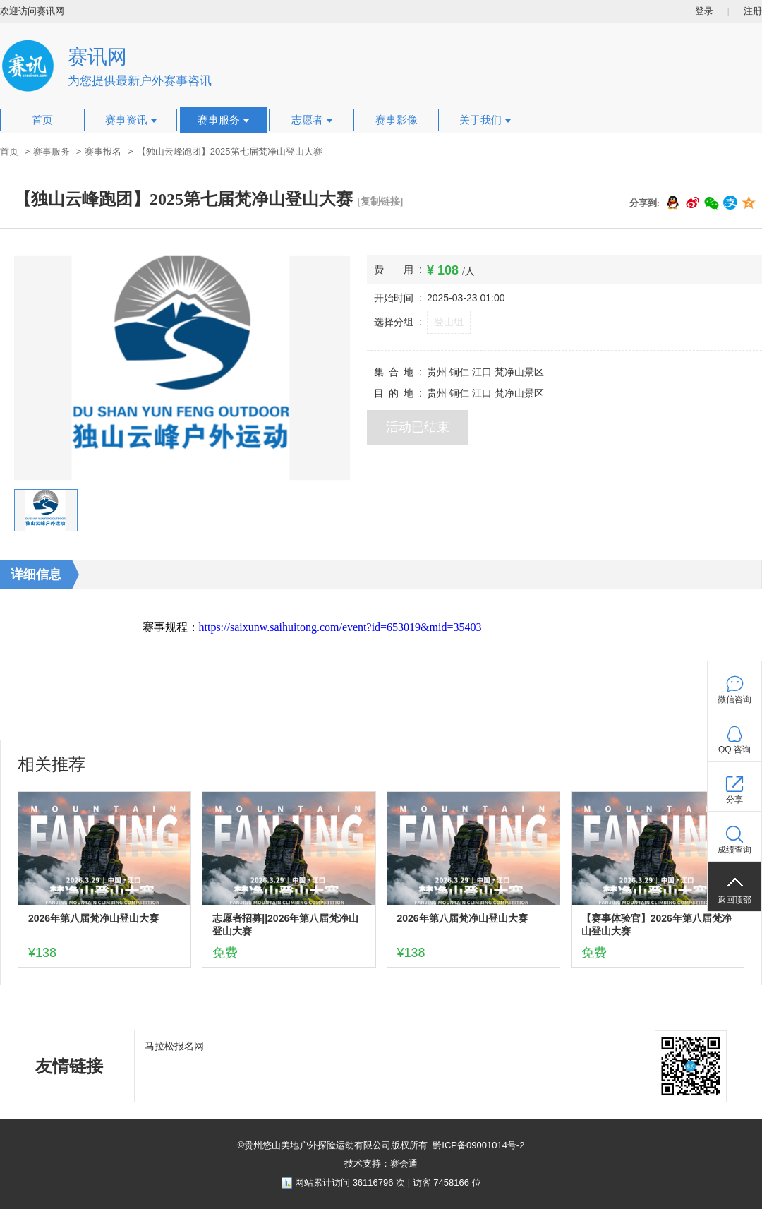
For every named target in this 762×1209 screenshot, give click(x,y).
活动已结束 (417, 427)
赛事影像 (396, 120)
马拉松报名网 (174, 1046)
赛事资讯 (131, 120)
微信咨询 (734, 699)
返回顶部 (734, 900)
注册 (753, 11)
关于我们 (485, 120)
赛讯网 (97, 57)
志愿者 (311, 120)
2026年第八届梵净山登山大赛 (93, 918)
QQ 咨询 (734, 749)
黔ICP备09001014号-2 (478, 1145)
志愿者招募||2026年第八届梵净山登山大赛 (285, 925)
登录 (704, 11)
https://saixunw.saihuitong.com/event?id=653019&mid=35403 (340, 627)
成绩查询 (734, 850)
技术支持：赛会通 (381, 1163)
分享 (734, 800)
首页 (42, 120)
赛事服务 (223, 120)
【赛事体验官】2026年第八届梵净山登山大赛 (656, 925)
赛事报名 (103, 151)
